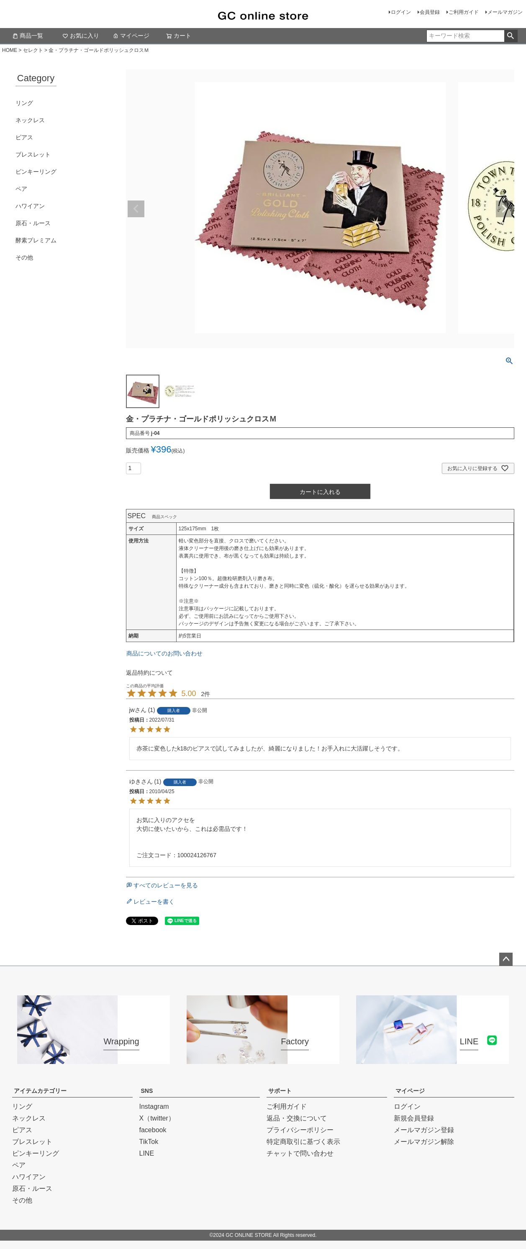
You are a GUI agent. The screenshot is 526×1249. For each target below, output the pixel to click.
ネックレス (30, 120)
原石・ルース (33, 223)
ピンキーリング (35, 171)
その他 (24, 257)
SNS (147, 1090)
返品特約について (149, 672)
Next (504, 208)
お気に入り (80, 35)
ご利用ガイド (464, 12)
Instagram (154, 1106)
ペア (21, 188)
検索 (510, 36)
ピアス (24, 137)
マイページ (131, 35)
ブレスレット (33, 154)
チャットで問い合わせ (300, 1153)
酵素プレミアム (35, 240)
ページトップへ (506, 959)
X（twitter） (157, 1118)
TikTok (149, 1141)
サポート (280, 1090)
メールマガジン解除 (424, 1141)
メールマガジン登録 (424, 1129)
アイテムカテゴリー (40, 1090)
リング (24, 103)
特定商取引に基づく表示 (303, 1141)
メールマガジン (505, 12)
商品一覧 (27, 35)
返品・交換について (297, 1118)
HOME (9, 50)
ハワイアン (30, 206)
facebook (153, 1129)
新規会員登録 (414, 1118)
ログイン (401, 12)
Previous (136, 208)
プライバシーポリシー (300, 1129)
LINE (146, 1153)
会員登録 (430, 12)
